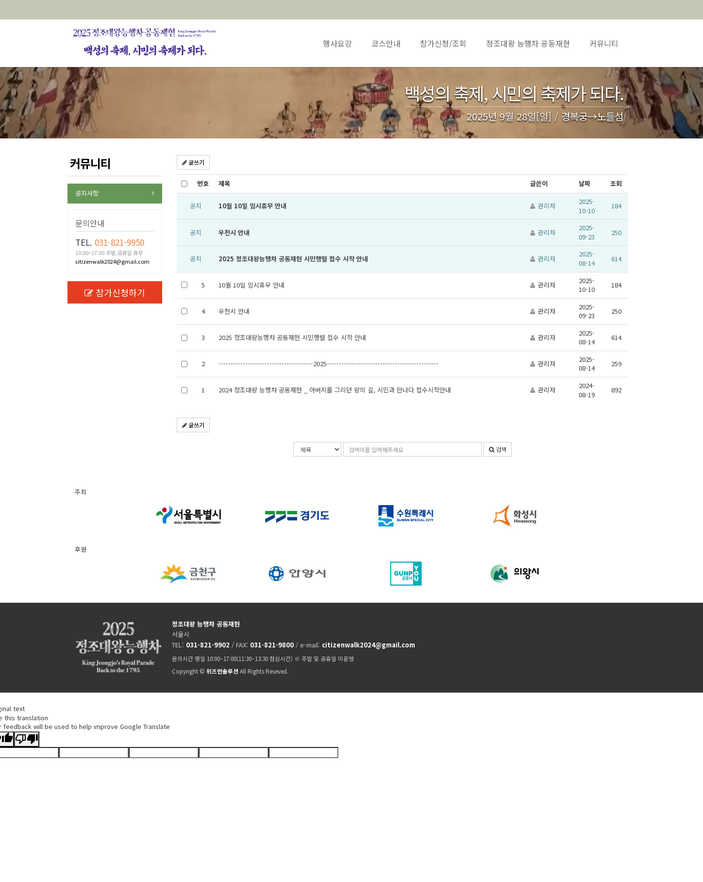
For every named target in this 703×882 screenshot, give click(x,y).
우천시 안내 (234, 232)
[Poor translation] (26, 739)
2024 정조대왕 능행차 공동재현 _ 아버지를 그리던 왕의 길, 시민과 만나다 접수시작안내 (334, 389)
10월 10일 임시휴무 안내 (252, 205)
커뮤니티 (604, 43)
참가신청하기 (114, 292)
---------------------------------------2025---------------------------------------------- (328, 363)
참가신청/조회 (443, 43)
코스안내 (386, 43)
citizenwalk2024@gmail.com (112, 261)
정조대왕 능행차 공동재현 (528, 43)
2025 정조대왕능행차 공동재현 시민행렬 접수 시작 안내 (293, 258)
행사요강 (337, 43)
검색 (497, 449)
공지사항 (87, 193)
